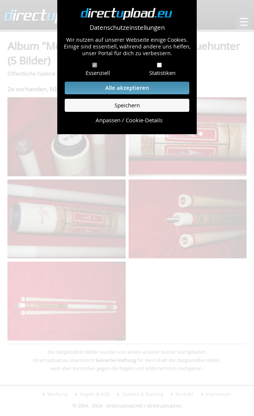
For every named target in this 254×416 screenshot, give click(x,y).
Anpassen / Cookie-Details (129, 120)
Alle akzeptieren (127, 87)
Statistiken (162, 72)
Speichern (127, 105)
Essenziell (98, 72)
